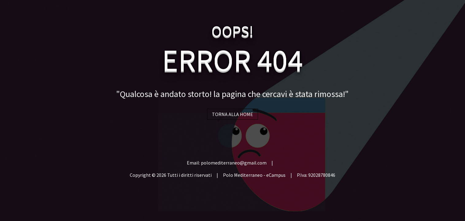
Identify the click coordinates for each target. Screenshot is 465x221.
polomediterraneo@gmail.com (234, 163)
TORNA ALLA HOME (232, 114)
